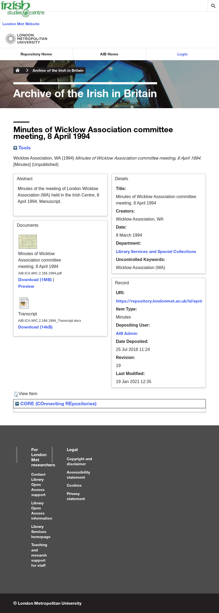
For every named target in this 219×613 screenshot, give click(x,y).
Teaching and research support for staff (39, 554)
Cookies (74, 485)
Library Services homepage (40, 531)
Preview (26, 286)
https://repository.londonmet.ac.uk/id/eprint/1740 (166, 300)
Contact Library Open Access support (38, 484)
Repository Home (36, 54)
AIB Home (109, 54)
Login (182, 54)
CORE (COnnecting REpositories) (55, 403)
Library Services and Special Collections (156, 251)
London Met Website (21, 23)
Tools (22, 147)
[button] (16, 394)
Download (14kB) (35, 326)
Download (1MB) (35, 279)
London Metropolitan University (17, 70)
